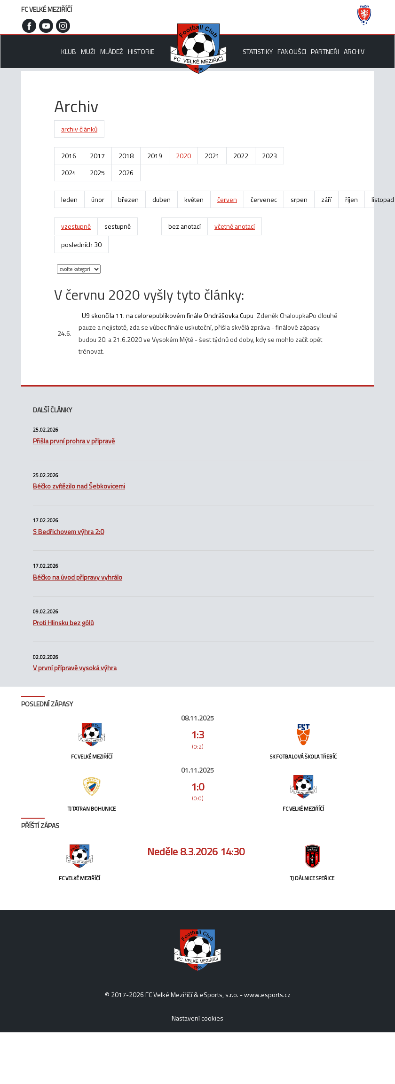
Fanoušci (291, 51)
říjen (351, 199)
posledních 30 (81, 244)
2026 (126, 173)
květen (194, 199)
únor (97, 199)
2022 (240, 156)
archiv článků (79, 129)
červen (227, 199)
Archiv (354, 51)
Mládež (111, 51)
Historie (141, 51)
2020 (183, 156)
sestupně (117, 226)
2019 (154, 156)
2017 (97, 156)
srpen (299, 199)
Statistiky (258, 51)
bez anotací (184, 226)
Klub (68, 51)
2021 (212, 156)
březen (128, 199)
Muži (88, 51)
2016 (68, 156)
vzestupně (76, 226)
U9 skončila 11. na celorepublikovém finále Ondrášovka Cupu (167, 315)
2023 (269, 156)
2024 (68, 173)
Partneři (325, 51)
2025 (97, 173)
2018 (126, 156)
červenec (264, 199)
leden (69, 199)
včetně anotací (234, 226)
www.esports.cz (267, 994)
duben (161, 199)
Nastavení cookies (197, 1018)
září (326, 199)
